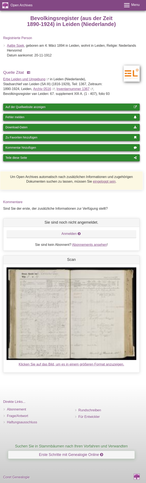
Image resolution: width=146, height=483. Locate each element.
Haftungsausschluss (22, 422)
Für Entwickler (89, 417)
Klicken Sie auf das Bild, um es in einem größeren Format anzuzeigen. (71, 364)
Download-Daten (71, 127)
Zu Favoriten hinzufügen (71, 137)
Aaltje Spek (15, 45)
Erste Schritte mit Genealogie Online (71, 455)
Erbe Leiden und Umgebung (24, 79)
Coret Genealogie (16, 477)
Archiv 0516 (42, 89)
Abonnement (16, 409)
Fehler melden (71, 117)
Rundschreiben (89, 410)
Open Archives (21, 5)
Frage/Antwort (17, 416)
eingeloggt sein (104, 181)
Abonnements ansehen (89, 244)
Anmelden (71, 233)
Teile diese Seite (71, 157)
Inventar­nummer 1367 (73, 89)
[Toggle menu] (132, 5)
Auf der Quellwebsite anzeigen (71, 107)
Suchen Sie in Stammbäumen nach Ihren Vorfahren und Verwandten (71, 446)
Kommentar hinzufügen (71, 147)
